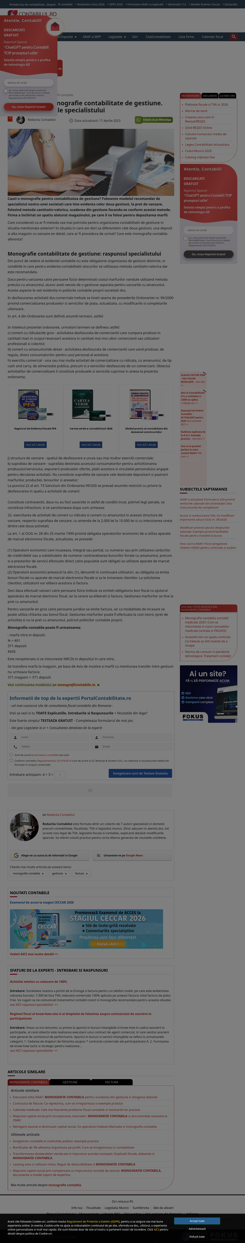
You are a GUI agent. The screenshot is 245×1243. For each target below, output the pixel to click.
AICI (156, 1229)
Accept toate (197, 1221)
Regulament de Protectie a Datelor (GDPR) (93, 1221)
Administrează (197, 1228)
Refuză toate (197, 1236)
